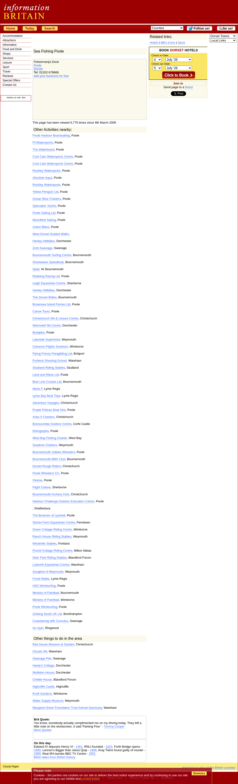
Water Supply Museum (48, 700)
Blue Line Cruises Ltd (47, 381)
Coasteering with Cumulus (50, 621)
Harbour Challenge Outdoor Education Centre (63, 501)
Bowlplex (39, 332)
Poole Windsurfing (45, 607)
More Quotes (42, 730)
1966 (93, 750)
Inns (172, 42)
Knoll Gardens (42, 693)
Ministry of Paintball (46, 593)
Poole (37, 65)
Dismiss (199, 773)
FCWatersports (43, 142)
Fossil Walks (41, 578)
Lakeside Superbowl (46, 339)
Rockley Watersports (46, 170)
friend (189, 87)
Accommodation (13, 36)
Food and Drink (12, 49)
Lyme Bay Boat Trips (46, 396)
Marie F (38, 388)
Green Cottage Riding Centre (52, 529)
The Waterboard (43, 149)
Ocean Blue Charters (47, 199)
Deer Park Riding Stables (50, 557)
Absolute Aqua (42, 177)
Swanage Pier (42, 658)
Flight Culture (42, 487)
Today (29, 28)
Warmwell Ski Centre (47, 325)
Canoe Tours (41, 311)
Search (49, 28)
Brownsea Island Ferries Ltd (51, 304)
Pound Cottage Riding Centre (52, 550)
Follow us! (202, 28)
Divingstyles (41, 431)
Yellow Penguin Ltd (45, 191)
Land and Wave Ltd (46, 374)
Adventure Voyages (46, 403)
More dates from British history (54, 757)
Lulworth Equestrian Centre (51, 564)
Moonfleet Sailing (44, 220)
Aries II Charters (44, 417)
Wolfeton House (43, 672)
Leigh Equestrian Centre (49, 283)
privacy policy (90, 778)
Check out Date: (160, 63)
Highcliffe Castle (44, 686)
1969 (37, 753)
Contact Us (9, 85)
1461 (79, 746)
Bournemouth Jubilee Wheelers (54, 452)
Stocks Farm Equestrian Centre (54, 522)
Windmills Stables (45, 543)
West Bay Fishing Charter (50, 438)
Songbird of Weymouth (48, 571)
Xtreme (37, 480)
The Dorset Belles (45, 297)
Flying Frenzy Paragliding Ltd (52, 353)
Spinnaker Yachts (44, 206)
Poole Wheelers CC (46, 473)
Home (10, 28)
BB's (164, 42)
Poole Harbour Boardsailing (51, 135)
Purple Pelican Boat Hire (49, 410)
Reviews (8, 76)
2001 (92, 753)
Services (8, 58)
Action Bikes (41, 227)
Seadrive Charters (45, 445)
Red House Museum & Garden (53, 644)
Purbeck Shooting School (50, 360)
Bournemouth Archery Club (51, 494)
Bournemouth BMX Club (49, 459)
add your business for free (51, 76)
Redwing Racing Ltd (46, 276)
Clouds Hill (40, 651)
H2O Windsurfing (44, 585)
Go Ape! (38, 628)
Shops (7, 53)
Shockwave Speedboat (48, 262)
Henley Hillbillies (44, 241)
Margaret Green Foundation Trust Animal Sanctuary (67, 707)
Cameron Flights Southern (50, 346)
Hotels (154, 42)
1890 (37, 750)
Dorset (38, 69)
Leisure (7, 62)
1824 (109, 746)
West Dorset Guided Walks (51, 234)
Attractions (9, 40)
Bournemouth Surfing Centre (52, 255)
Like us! (226, 28)
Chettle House (42, 679)
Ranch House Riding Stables (52, 536)
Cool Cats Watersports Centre (53, 156)
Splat (36, 269)
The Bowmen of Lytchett (49, 515)
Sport (6, 67)
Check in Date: (160, 55)
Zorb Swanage (42, 248)
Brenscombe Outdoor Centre (52, 424)
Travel (6, 71)
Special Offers (11, 80)
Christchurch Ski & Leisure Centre (55, 318)
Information (10, 44)
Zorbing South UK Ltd (47, 614)
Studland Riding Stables (49, 367)
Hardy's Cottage (43, 665)
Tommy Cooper (114, 726)
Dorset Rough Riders (47, 466)
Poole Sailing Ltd (44, 213)
